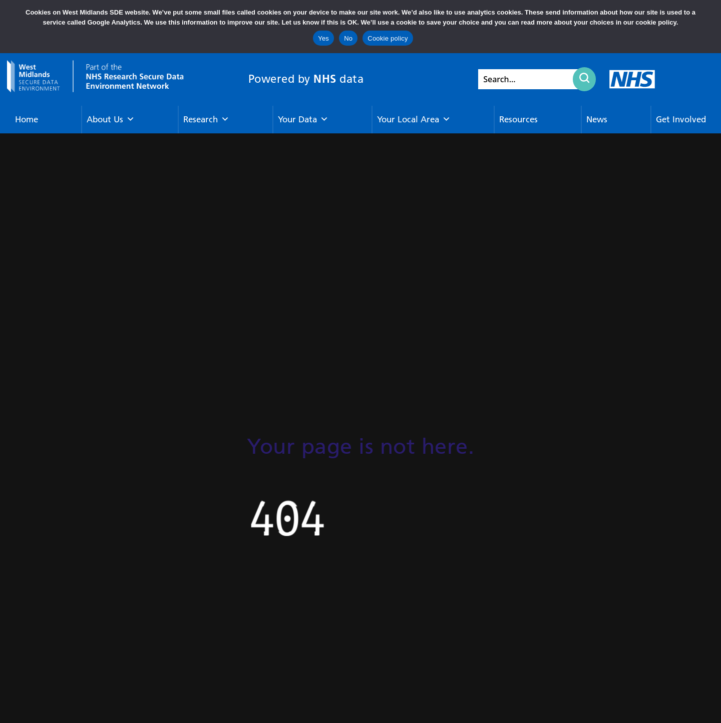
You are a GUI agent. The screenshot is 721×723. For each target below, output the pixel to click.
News (596, 119)
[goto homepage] (95, 76)
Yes (323, 38)
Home (26, 119)
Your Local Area (414, 119)
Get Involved (681, 119)
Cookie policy (388, 38)
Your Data (303, 119)
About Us (111, 119)
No (348, 38)
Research (206, 119)
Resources (518, 119)
